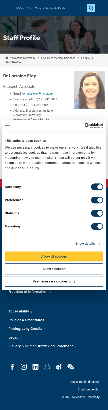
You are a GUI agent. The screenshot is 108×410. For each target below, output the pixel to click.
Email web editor (89, 389)
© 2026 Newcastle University (81, 397)
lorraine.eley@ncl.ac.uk (37, 93)
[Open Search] (91, 8)
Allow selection (53, 269)
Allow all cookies (54, 256)
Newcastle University (22, 58)
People (85, 58)
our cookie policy (25, 168)
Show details (85, 243)
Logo (7, 8)
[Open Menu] (101, 8)
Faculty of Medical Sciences (58, 58)
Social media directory (85, 381)
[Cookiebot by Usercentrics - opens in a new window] (84, 126)
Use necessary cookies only (54, 281)
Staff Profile (13, 62)
